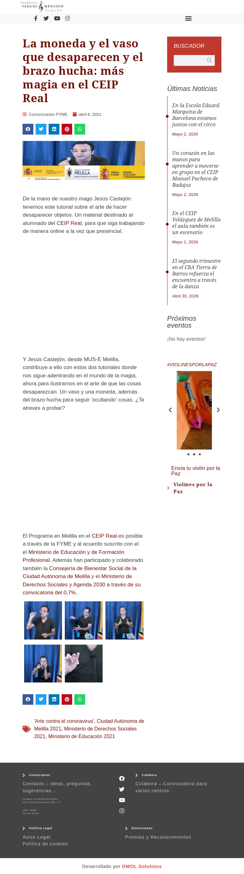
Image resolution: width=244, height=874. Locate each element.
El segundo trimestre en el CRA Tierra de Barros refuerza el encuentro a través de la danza (196, 274)
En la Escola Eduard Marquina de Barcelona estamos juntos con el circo (195, 115)
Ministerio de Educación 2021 (81, 736)
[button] (188, 18)
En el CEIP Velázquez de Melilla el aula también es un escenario (196, 222)
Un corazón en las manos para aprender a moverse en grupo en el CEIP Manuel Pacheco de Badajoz (195, 169)
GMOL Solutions (142, 866)
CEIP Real (69, 223)
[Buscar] (209, 60)
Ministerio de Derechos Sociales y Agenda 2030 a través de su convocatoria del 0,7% (81, 584)
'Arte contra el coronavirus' (64, 721)
